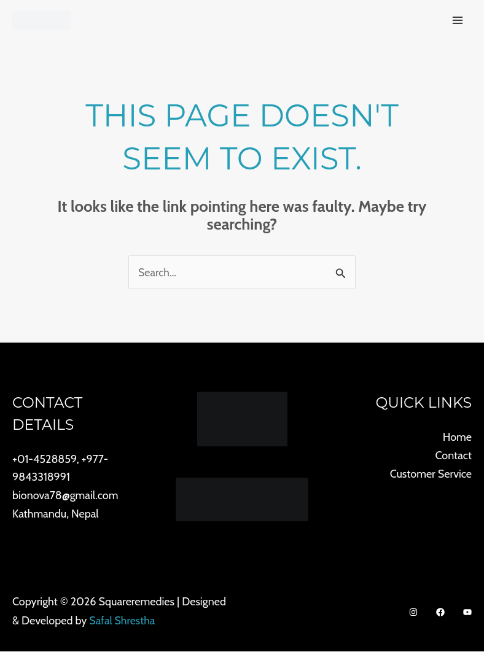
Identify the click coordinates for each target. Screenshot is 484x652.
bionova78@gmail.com (65, 495)
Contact (453, 455)
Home (457, 437)
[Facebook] (440, 612)
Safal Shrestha (122, 620)
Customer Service (430, 474)
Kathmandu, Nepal (55, 514)
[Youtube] (467, 612)
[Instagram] (413, 612)
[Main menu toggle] (457, 20)
